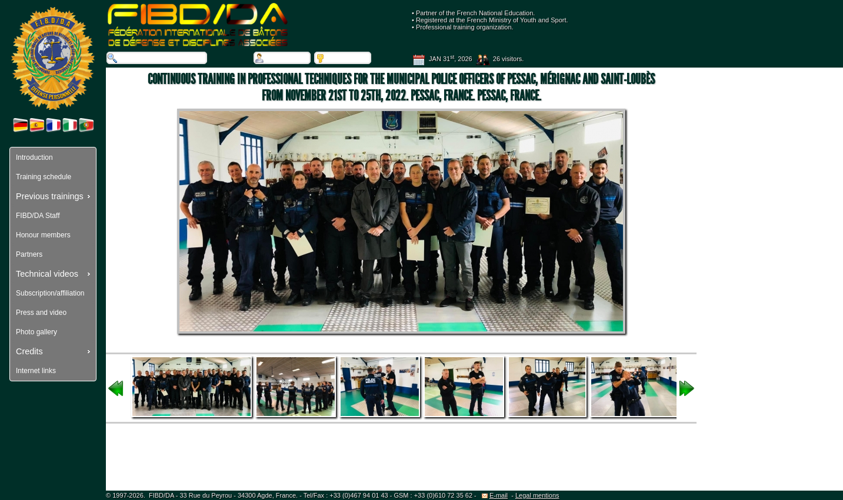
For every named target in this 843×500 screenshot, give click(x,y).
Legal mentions (537, 495)
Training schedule (43, 177)
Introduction (34, 157)
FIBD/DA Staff (37, 216)
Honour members (43, 235)
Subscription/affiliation (50, 293)
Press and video (41, 312)
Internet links (36, 371)
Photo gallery (36, 332)
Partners (29, 254)
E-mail (495, 495)
